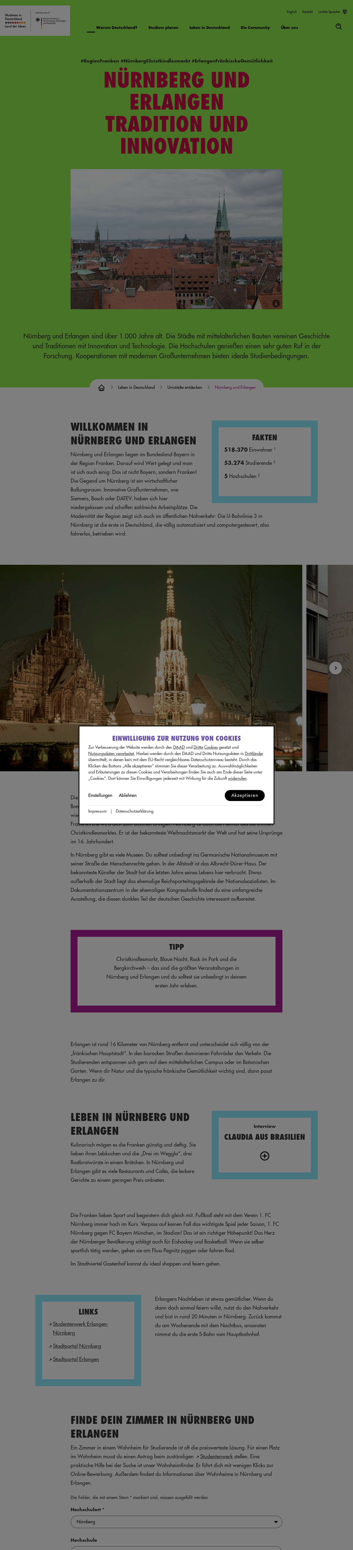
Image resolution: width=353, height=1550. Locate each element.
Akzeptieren (244, 795)
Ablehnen (128, 795)
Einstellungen (100, 795)
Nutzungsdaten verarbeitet (111, 754)
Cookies (211, 747)
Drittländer (254, 754)
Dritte (198, 747)
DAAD (179, 747)
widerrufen (237, 779)
